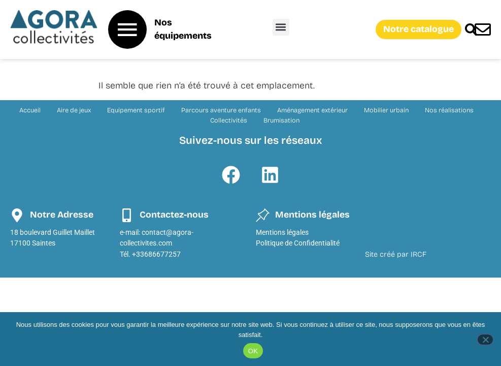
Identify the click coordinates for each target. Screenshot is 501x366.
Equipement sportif (136, 110)
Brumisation (281, 120)
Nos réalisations (449, 110)
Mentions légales (282, 232)
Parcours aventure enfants (221, 110)
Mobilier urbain (386, 110)
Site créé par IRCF (395, 254)
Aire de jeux (74, 110)
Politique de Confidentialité (298, 243)
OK (253, 351)
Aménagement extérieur (312, 110)
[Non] (485, 339)
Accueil (30, 110)
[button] (281, 27)
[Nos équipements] (127, 29)
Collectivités (228, 120)
